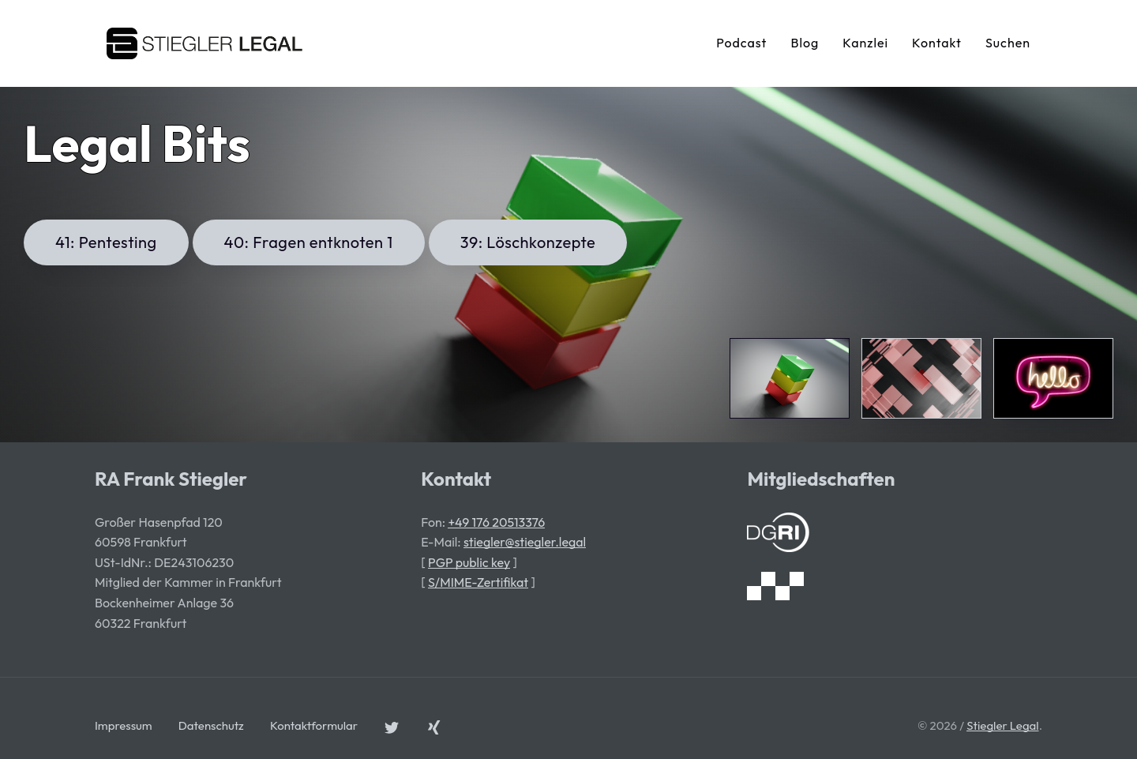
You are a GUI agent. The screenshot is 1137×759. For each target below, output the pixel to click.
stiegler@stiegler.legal (524, 542)
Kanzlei (865, 43)
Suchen (1007, 43)
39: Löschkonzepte (528, 242)
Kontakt (937, 43)
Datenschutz (211, 725)
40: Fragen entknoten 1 (308, 242)
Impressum (123, 725)
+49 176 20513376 (496, 522)
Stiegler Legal (1002, 725)
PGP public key (469, 562)
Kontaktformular (314, 725)
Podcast (741, 43)
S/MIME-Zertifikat (478, 582)
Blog (804, 43)
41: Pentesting (106, 242)
